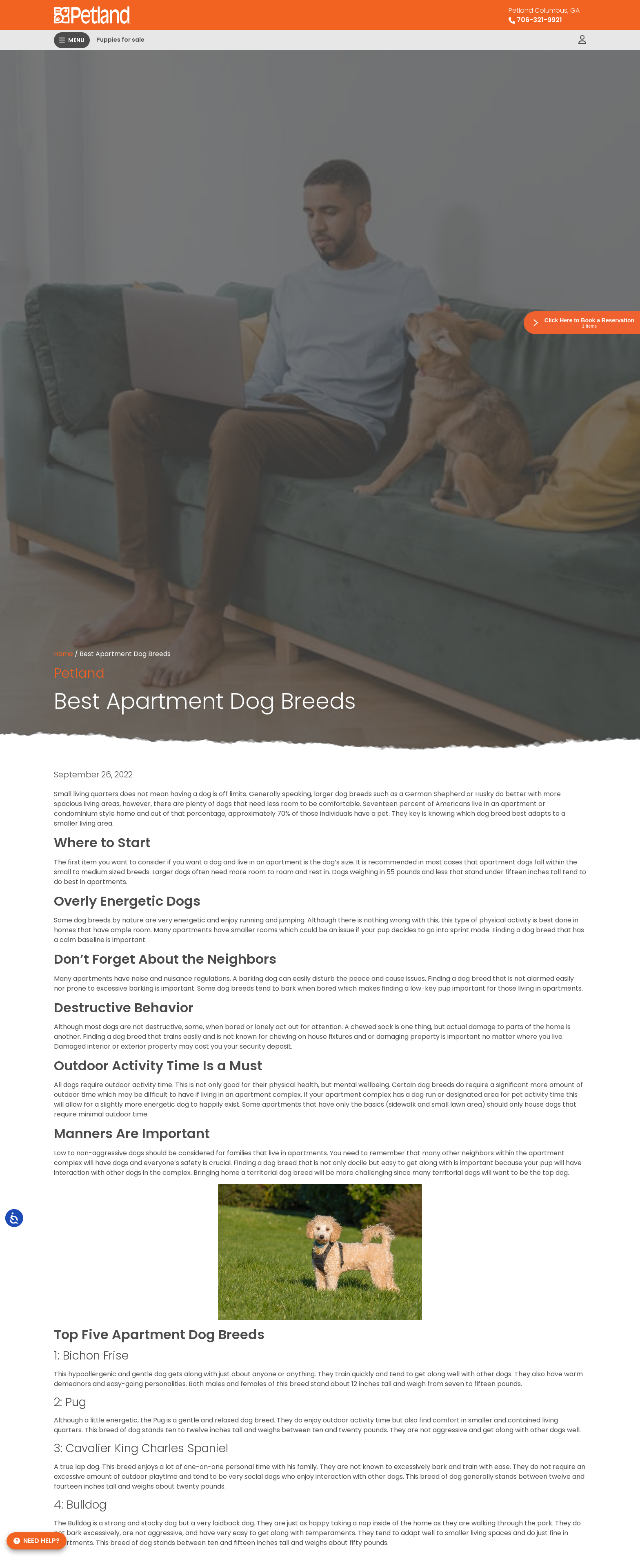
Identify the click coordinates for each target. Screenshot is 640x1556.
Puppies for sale (120, 40)
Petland (79, 673)
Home (63, 654)
